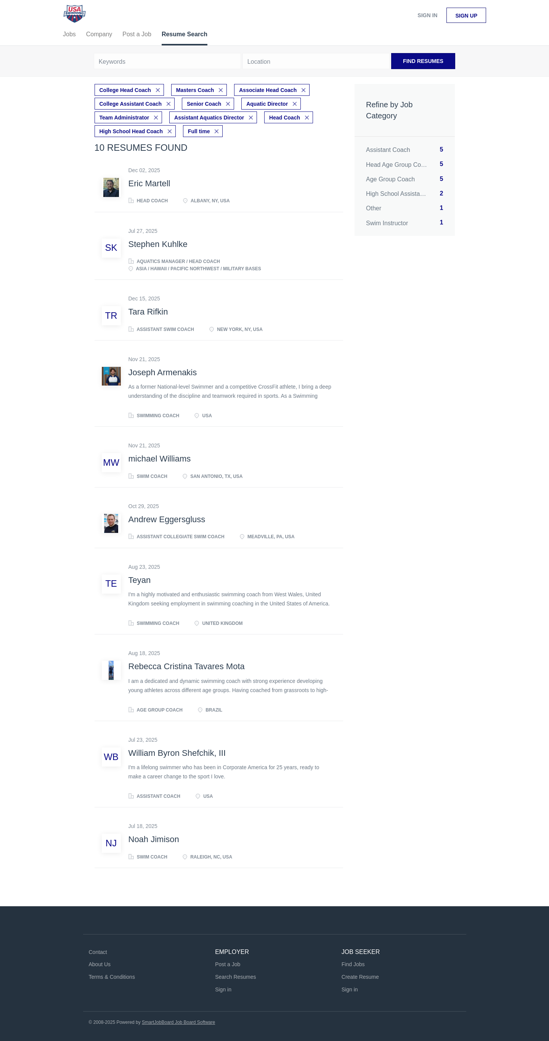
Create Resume (360, 977)
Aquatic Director (267, 104)
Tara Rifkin (148, 311)
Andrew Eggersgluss (166, 519)
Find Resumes (423, 61)
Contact (98, 952)
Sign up (466, 16)
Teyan (139, 580)
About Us (100, 964)
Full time (199, 131)
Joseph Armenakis (162, 372)
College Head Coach (125, 90)
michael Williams (159, 458)
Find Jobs (353, 964)
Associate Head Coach (268, 90)
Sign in (427, 15)
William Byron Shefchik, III (177, 753)
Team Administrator (124, 118)
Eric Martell (149, 183)
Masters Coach (195, 90)
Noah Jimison (153, 839)
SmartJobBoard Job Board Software (178, 1022)
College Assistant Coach (131, 104)
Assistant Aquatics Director (209, 118)
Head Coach (284, 118)
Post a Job (227, 964)
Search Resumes (235, 977)
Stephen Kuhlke (158, 244)
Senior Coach (204, 104)
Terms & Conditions (112, 977)
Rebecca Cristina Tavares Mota (186, 666)
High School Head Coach (131, 131)
